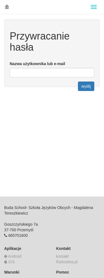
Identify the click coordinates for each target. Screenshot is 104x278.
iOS (9, 262)
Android (12, 256)
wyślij (86, 86)
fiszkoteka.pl (67, 262)
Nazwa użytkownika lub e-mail (37, 63)
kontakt (62, 256)
